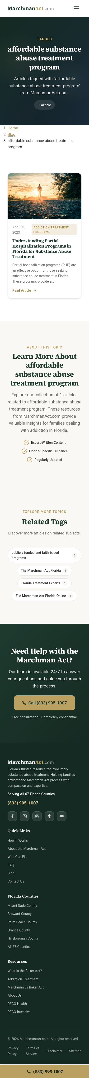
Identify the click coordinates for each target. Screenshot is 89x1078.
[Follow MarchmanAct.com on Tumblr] (49, 816)
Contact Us (16, 882)
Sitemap (75, 1051)
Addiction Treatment (23, 980)
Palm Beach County (22, 922)
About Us (15, 996)
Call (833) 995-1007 (44, 703)
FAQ (11, 865)
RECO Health (17, 1004)
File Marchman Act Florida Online (44, 596)
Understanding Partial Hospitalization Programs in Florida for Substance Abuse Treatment (41, 248)
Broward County (20, 914)
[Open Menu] (76, 8)
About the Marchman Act (27, 849)
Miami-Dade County (22, 906)
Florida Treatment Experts (44, 583)
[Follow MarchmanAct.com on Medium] (61, 816)
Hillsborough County (23, 939)
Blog (11, 874)
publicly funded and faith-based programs (44, 555)
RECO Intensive (19, 1012)
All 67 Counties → (21, 947)
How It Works (18, 841)
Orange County (19, 931)
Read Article (24, 291)
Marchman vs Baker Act (26, 988)
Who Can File (18, 857)
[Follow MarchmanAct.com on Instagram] (24, 816)
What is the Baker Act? (25, 971)
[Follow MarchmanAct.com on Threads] (37, 816)
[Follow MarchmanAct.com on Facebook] (12, 816)
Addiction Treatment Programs (51, 230)
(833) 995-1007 (23, 803)
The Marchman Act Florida (44, 571)
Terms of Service (32, 1051)
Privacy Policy (13, 1051)
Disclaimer (54, 1051)
